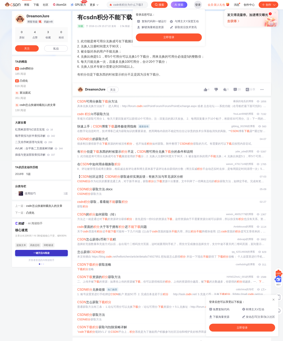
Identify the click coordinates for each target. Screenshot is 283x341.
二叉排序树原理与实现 (33, 142)
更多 (94, 4)
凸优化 (30, 212)
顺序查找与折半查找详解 (35, 135)
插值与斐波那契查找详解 (35, 154)
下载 (36, 4)
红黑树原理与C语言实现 (34, 129)
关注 (113, 89)
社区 (45, 4)
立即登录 (168, 37)
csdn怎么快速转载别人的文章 (44, 205)
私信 (56, 48)
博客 (26, 4)
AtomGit (59, 4)
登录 (198, 4)
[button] (39, 264)
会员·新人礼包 (219, 4)
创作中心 (249, 4)
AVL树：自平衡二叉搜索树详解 (39, 148)
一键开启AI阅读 (41, 253)
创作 (268, 4)
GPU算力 (78, 3)
